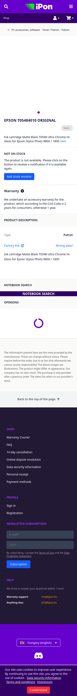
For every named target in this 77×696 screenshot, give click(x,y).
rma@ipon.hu (49, 597)
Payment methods (19, 482)
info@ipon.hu (49, 602)
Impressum (45, 682)
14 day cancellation (19, 452)
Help (10, 580)
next (63, 141)
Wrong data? (64, 245)
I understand (38, 690)
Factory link (14, 245)
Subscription (18, 564)
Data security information (24, 467)
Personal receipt (17, 474)
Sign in (11, 506)
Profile (12, 497)
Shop (6, 18)
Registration (15, 513)
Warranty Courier (18, 437)
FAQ (9, 445)
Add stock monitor (19, 176)
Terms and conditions (20, 682)
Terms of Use (46, 553)
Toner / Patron (50, 30)
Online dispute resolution (24, 459)
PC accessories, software (24, 30)
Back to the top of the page (38, 399)
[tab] (38, 112)
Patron (64, 30)
